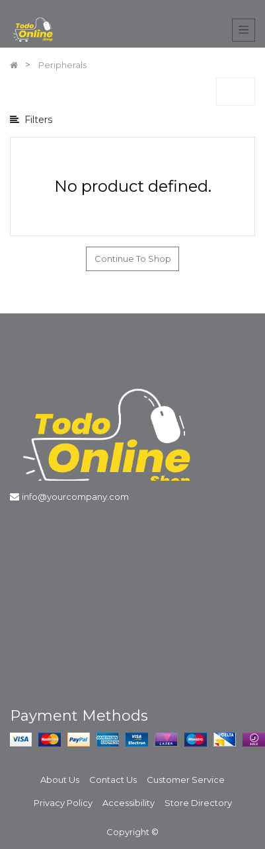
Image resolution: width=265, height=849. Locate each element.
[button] (235, 91)
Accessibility (128, 802)
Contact (160, 579)
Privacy (25, 657)
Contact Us (113, 779)
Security (28, 631)
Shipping (29, 579)
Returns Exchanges (51, 605)
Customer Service (186, 779)
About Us (162, 527)
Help (20, 527)
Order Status (37, 552)
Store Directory (198, 802)
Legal (22, 683)
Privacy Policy (63, 802)
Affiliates (161, 552)
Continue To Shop (133, 258)
